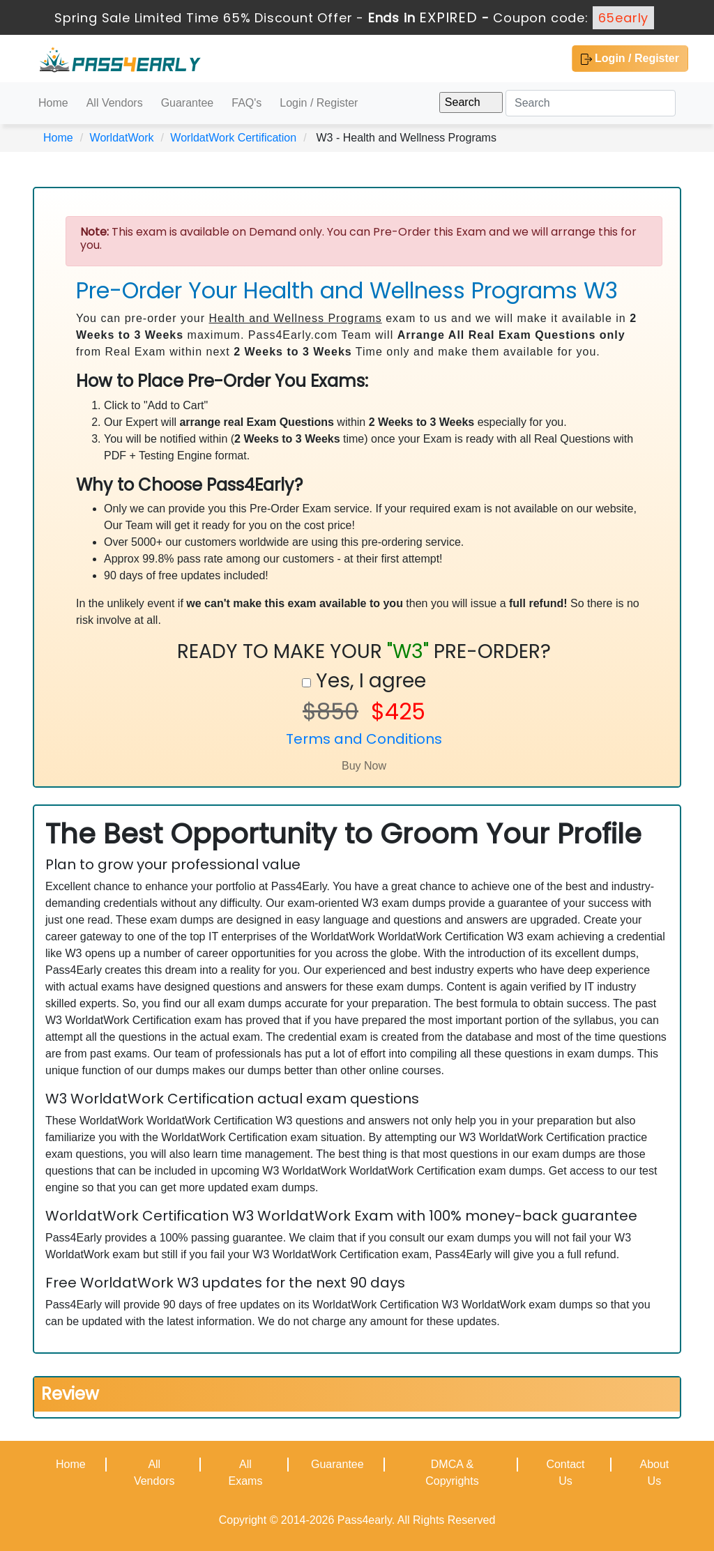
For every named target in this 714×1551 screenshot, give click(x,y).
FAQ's (246, 103)
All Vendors (114, 103)
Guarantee (187, 103)
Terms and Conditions (364, 739)
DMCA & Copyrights (451, 1472)
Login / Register (630, 58)
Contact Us (565, 1472)
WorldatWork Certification (233, 138)
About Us (654, 1472)
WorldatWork (122, 138)
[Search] (591, 103)
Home (53, 103)
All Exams (245, 1472)
